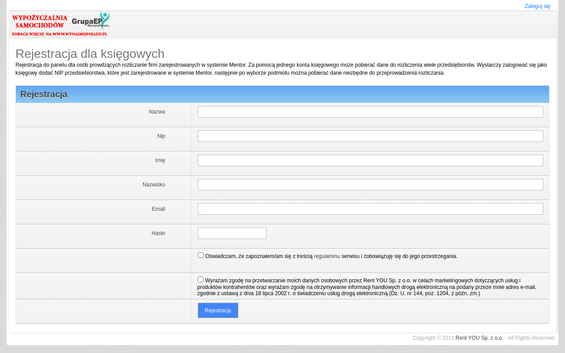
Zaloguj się (537, 6)
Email (158, 209)
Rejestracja (44, 94)
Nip (161, 136)
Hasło (159, 233)
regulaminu (327, 256)
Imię (160, 160)
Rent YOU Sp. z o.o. (480, 338)
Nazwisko (154, 185)
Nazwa (157, 112)
